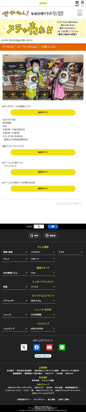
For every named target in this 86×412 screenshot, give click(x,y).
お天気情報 (36, 314)
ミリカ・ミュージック (13, 390)
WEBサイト (43, 112)
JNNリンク (49, 373)
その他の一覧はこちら (43, 356)
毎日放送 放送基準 (24, 370)
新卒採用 (35, 380)
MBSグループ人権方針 (70, 370)
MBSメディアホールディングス (20, 387)
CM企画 (59, 373)
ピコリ (26, 390)
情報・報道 (8, 251)
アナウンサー (9, 300)
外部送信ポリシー (24, 399)
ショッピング (8, 328)
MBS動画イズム (10, 272)
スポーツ (35, 258)
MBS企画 (59, 387)
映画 (5, 286)
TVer (33, 272)
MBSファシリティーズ (44, 390)
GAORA (49, 387)
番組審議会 (17, 373)
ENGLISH (69, 373)
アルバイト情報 (48, 380)
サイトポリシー (39, 399)
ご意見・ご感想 (63, 399)
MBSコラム (36, 300)
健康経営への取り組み (33, 373)
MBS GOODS (37, 328)
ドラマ (61, 251)
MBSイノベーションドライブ (43, 393)
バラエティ (35, 251)
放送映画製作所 (71, 387)
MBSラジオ (38, 387)
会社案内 (10, 370)
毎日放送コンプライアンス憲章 (46, 370)
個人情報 (51, 399)
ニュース (7, 314)
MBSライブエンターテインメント (68, 390)
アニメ (6, 258)
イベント (34, 286)
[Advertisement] (43, 215)
